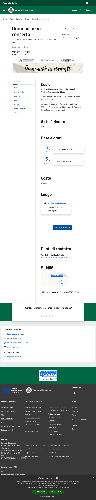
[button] (48, 496)
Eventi (27, 19)
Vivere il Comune (16, 19)
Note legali (52, 452)
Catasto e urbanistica (32, 424)
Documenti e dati (7, 430)
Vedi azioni (77, 29)
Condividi (67, 29)
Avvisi (74, 415)
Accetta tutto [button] (40, 492)
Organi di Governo (7, 407)
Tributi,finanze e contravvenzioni (54, 415)
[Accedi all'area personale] (87, 3)
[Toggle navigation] (4, 10)
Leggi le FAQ (29, 452)
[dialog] (48, 487)
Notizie (74, 407)
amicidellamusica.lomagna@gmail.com (54, 257)
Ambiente (51, 420)
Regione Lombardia (10, 3)
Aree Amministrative (8, 411)
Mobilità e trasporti (31, 431)
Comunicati (76, 411)
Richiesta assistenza (32, 456)
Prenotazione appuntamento (35, 445)
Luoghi (74, 425)
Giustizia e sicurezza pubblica (58, 410)
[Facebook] (79, 10)
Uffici (3, 415)
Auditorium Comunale (57, 203)
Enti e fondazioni (7, 418)
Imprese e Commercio (32, 418)
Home (4, 19)
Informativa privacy (55, 449)
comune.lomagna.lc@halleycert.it (13, 474)
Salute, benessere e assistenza (55, 426)
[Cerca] (91, 10)
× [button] (93, 477)
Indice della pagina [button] (20, 81)
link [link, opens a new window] (68, 487)
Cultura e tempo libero (33, 411)
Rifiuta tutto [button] (56, 492)
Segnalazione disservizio (33, 449)
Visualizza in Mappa (62, 227)
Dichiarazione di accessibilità (58, 456)
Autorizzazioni (53, 431)
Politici (3, 422)
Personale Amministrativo (10, 426)
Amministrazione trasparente (58, 445)
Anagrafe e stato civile (33, 407)
